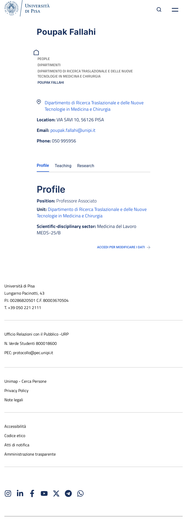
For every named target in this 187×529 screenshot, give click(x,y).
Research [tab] (85, 165)
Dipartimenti (49, 64)
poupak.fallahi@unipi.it (72, 130)
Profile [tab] (43, 165)
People (44, 58)
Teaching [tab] (63, 165)
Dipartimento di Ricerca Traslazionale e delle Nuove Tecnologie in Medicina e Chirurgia (85, 73)
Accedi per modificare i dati (123, 247)
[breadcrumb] (37, 52)
